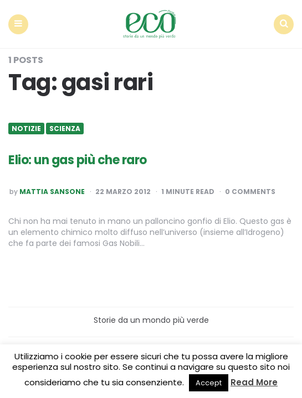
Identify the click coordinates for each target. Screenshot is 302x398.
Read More (254, 382)
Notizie (26, 129)
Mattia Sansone (52, 192)
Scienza (64, 129)
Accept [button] (209, 383)
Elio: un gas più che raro (77, 160)
